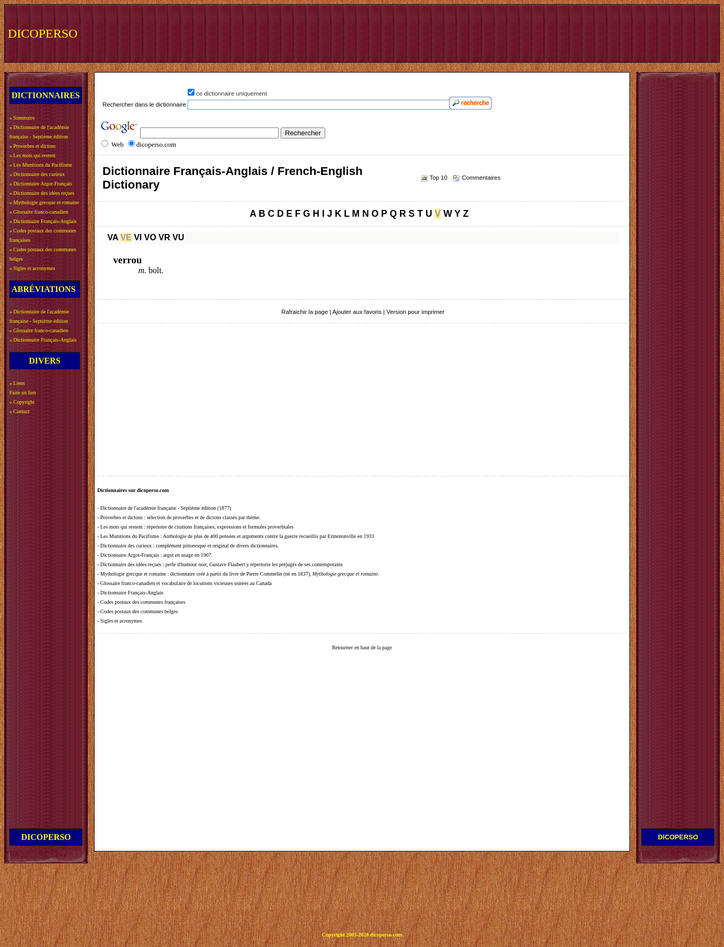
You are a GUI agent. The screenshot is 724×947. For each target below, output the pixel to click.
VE (125, 237)
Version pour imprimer (415, 312)
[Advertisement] (524, 32)
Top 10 (438, 177)
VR (164, 237)
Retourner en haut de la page (362, 647)
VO (150, 237)
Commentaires (481, 177)
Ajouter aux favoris (357, 312)
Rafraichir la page (304, 312)
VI (138, 237)
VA (112, 237)
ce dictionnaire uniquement (231, 93)
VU (178, 237)
